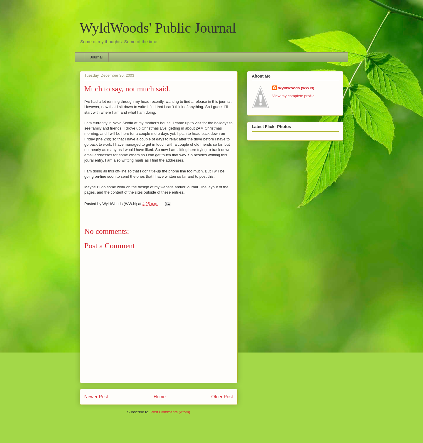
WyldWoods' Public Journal (158, 28)
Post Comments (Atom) (170, 412)
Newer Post (96, 396)
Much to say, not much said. (127, 89)
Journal (96, 57)
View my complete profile (293, 96)
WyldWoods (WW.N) (296, 88)
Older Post (222, 396)
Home (160, 396)
